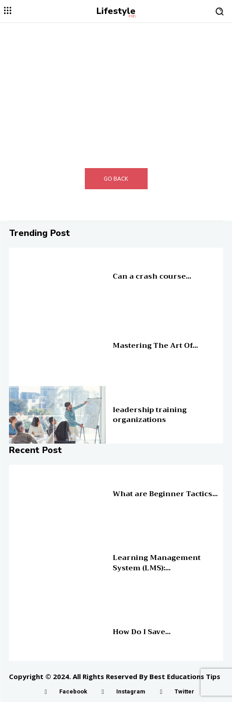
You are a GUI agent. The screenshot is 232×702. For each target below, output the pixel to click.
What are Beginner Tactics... (165, 494)
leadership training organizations (150, 415)
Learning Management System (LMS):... (157, 562)
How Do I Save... (142, 632)
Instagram (130, 691)
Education (124, 269)
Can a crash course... (152, 276)
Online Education (132, 486)
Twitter (184, 691)
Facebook (73, 691)
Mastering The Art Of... (155, 345)
